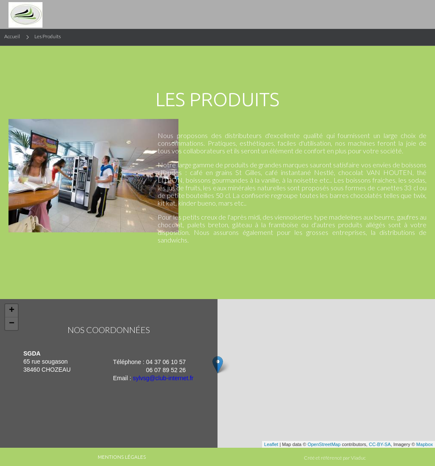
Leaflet (271, 444)
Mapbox (424, 444)
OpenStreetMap (324, 444)
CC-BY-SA (380, 444)
